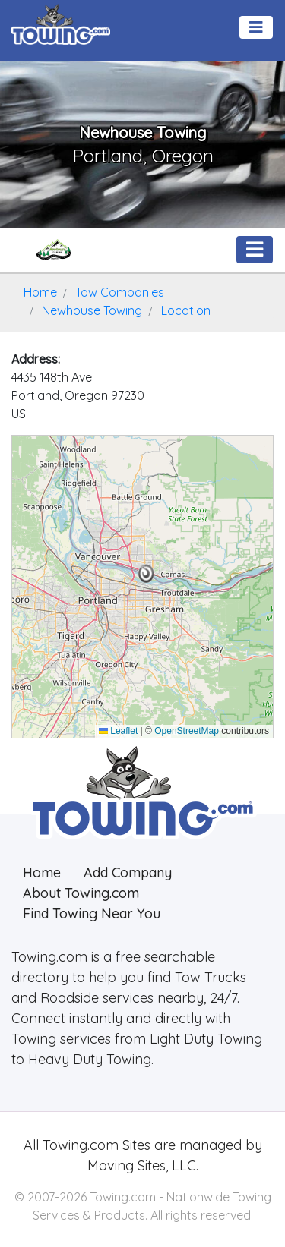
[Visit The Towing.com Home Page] (60, 22)
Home (42, 872)
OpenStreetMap (186, 731)
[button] (146, 573)
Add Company (128, 872)
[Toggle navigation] (256, 27)
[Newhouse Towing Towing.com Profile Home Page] (53, 250)
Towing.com (79, 1145)
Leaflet (118, 731)
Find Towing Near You (91, 913)
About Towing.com (81, 893)
